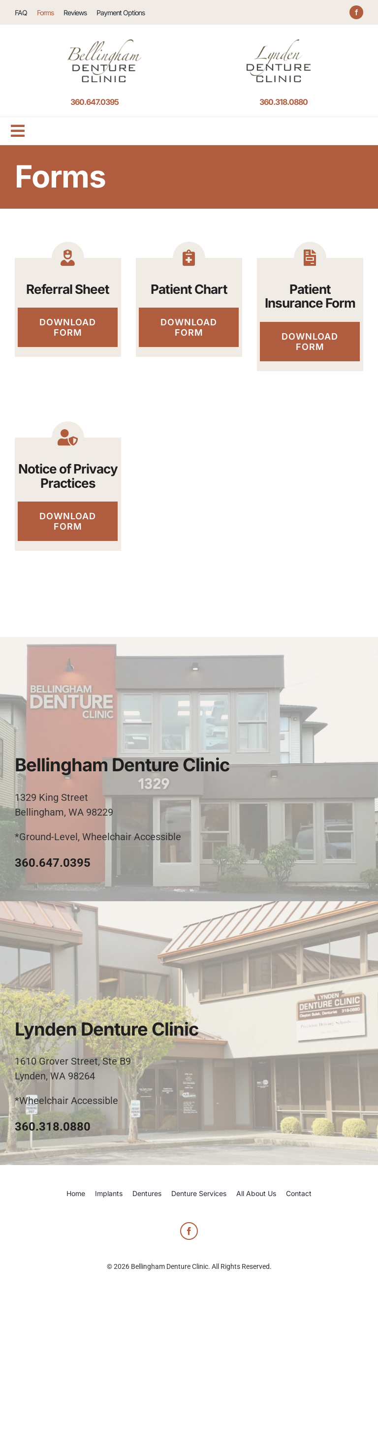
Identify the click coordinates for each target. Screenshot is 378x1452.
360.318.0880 (283, 102)
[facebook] (356, 12)
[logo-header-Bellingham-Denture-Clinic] (104, 44)
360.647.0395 (94, 102)
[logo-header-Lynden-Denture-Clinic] (279, 44)
